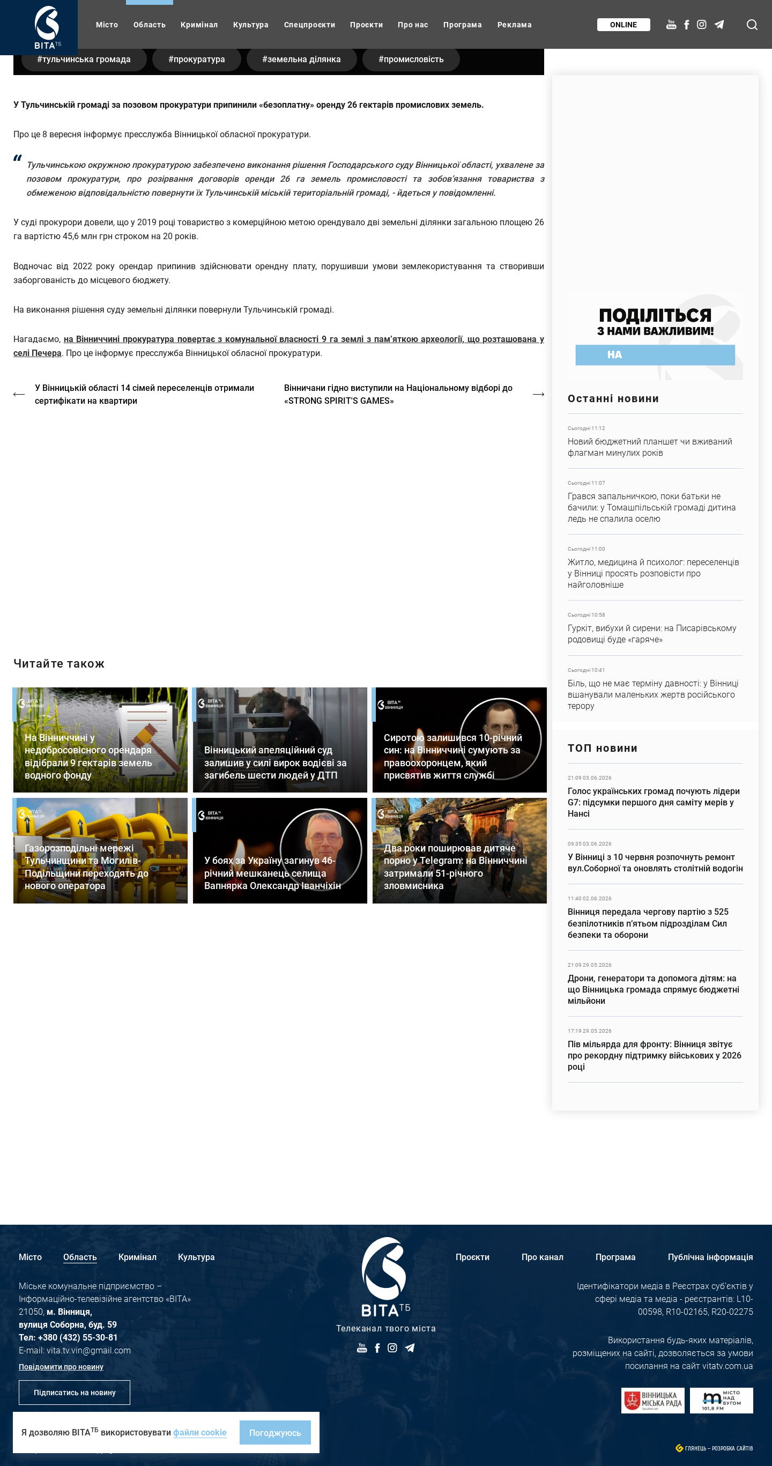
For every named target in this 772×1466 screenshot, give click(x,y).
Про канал (542, 1256)
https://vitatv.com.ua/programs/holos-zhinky (278, 787)
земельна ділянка (306, 324)
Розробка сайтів (732, 1449)
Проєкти (366, 24)
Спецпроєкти (310, 24)
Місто (107, 24)
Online (623, 24)
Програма (462, 24)
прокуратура (200, 324)
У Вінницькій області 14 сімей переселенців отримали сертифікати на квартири (144, 659)
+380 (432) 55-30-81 (78, 1337)
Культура (251, 24)
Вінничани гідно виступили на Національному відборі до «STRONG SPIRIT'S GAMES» (399, 659)
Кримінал (199, 24)
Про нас (413, 24)
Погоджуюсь (275, 1432)
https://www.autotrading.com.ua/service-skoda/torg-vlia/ (655, 178)
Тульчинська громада (87, 324)
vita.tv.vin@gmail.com (89, 1350)
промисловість (417, 324)
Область (149, 24)
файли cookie (200, 1432)
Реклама (515, 24)
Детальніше (655, 441)
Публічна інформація (710, 1256)
